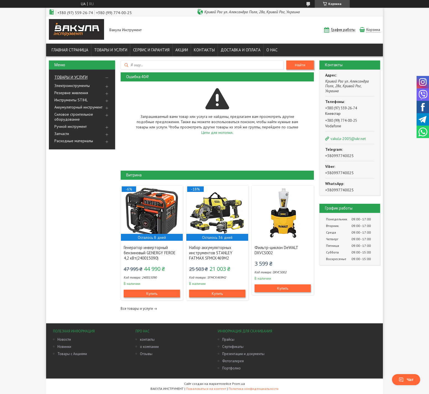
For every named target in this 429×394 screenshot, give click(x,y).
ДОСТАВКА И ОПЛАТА (241, 50)
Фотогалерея (233, 361)
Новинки (64, 346)
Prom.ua (238, 384)
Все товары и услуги (137, 308)
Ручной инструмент (70, 126)
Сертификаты (232, 346)
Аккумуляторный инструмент (78, 107)
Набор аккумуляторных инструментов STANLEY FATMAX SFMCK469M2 (210, 253)
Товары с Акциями (72, 353)
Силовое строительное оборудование (73, 117)
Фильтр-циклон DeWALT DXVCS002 (276, 250)
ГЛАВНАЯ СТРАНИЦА (70, 50)
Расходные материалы (73, 140)
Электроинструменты (72, 85)
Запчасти (61, 133)
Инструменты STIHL (71, 99)
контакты (147, 339)
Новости (64, 339)
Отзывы (146, 353)
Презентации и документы (243, 353)
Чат (406, 379)
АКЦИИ (181, 50)
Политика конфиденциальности (254, 389)
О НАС (271, 50)
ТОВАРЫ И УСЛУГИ (110, 50)
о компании (149, 346)
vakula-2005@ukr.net (348, 138)
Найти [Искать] (300, 65)
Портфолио (231, 368)
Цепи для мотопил (216, 132)
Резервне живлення (71, 92)
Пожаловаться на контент (206, 389)
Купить (151, 293)
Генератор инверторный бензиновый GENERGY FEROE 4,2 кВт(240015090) (150, 253)
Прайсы (228, 339)
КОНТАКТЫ (204, 50)
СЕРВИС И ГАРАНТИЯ (151, 50)
